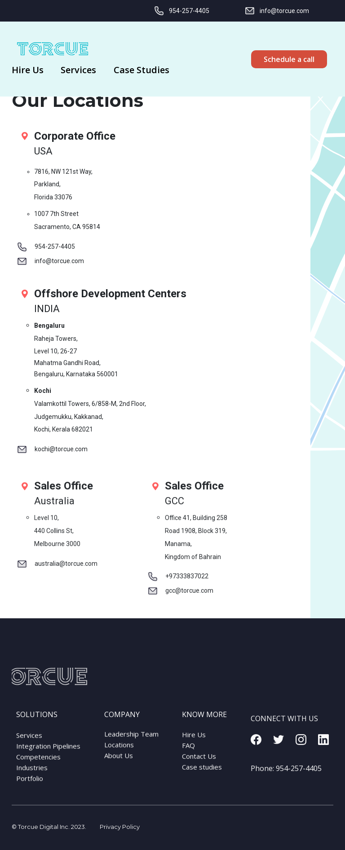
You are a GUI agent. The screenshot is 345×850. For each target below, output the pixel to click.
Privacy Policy (120, 826)
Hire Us (194, 741)
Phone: (286, 779)
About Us (118, 760)
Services (29, 743)
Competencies (38, 765)
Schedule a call (289, 59)
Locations (119, 749)
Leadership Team (131, 739)
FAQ (188, 752)
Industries (32, 775)
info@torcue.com (276, 10)
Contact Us (199, 762)
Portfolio (29, 786)
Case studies (202, 773)
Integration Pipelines (48, 754)
